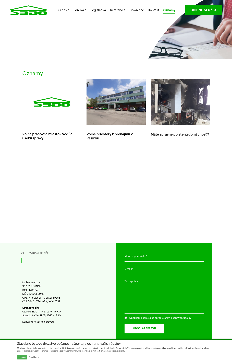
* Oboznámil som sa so (158, 318)
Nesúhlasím (34, 357)
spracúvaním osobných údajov (173, 318)
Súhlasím (22, 357)
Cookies (119, 348)
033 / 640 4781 (51, 301)
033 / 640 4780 (31, 301)
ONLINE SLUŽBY (203, 10)
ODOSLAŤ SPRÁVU (144, 328)
